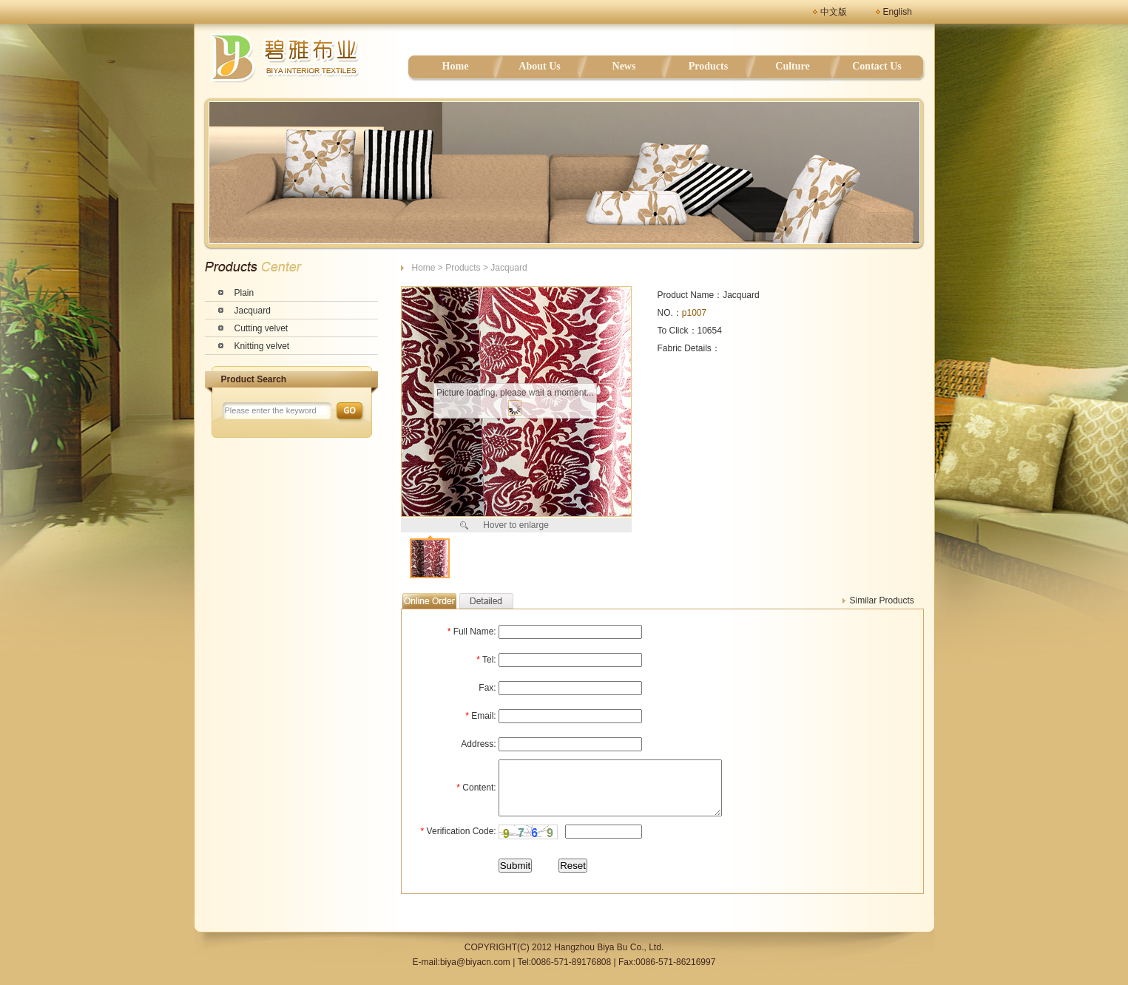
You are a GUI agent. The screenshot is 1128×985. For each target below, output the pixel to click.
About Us (539, 66)
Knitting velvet (262, 346)
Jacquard (252, 310)
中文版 (833, 12)
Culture (792, 66)
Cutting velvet (261, 328)
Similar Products (882, 600)
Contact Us (877, 66)
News (624, 66)
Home (455, 66)
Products (708, 66)
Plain (244, 293)
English (897, 12)
